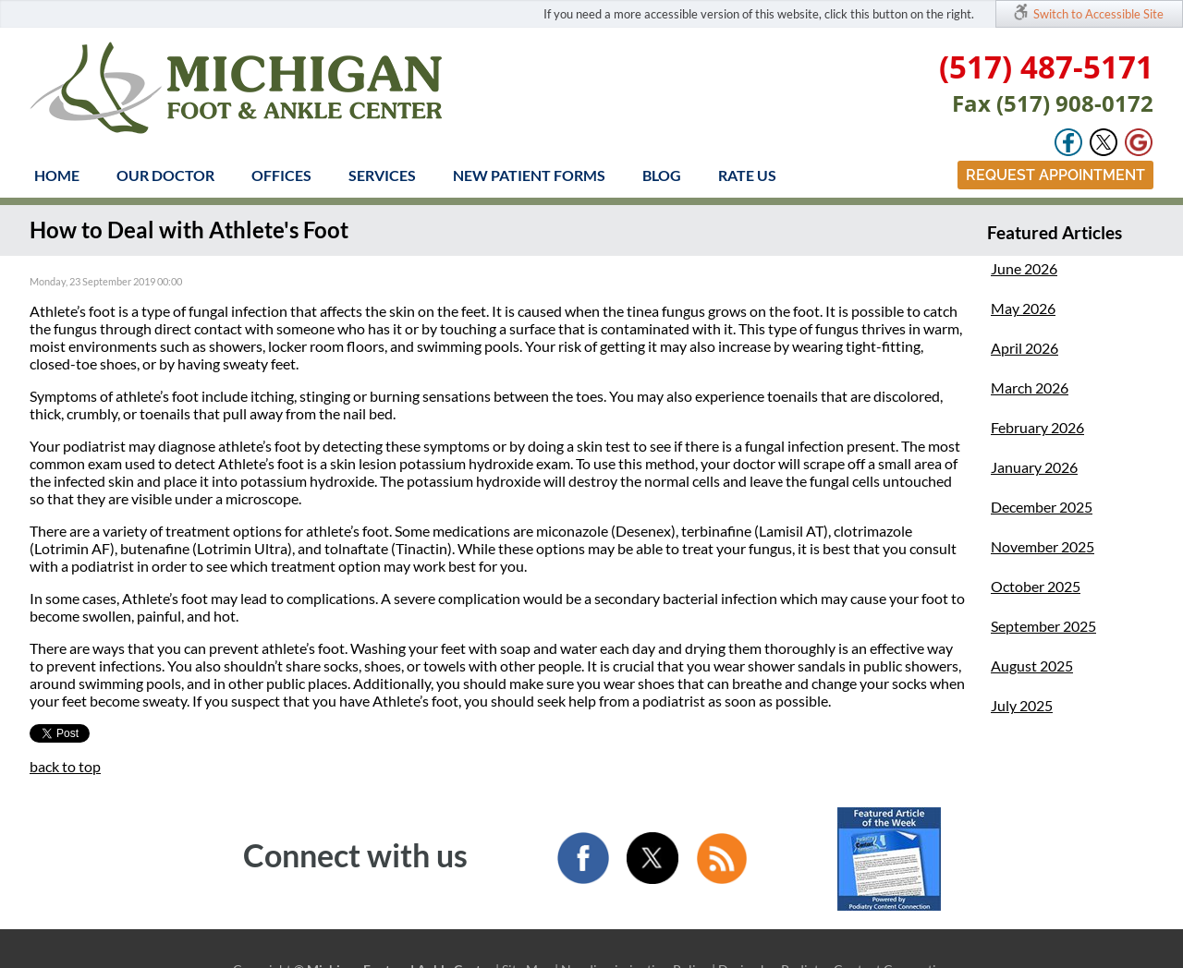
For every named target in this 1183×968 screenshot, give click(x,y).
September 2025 (1043, 626)
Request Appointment (1055, 175)
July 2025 (1022, 705)
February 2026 (1037, 427)
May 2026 (1023, 308)
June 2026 (1024, 268)
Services (382, 175)
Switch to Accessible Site (1098, 13)
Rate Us (747, 175)
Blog (661, 175)
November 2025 (1042, 546)
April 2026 (1024, 348)
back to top (65, 766)
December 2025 (1041, 506)
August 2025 (1032, 665)
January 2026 (1034, 467)
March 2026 (1029, 387)
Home (56, 175)
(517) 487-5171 (1046, 67)
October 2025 (1035, 586)
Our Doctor (165, 175)
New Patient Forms (529, 175)
